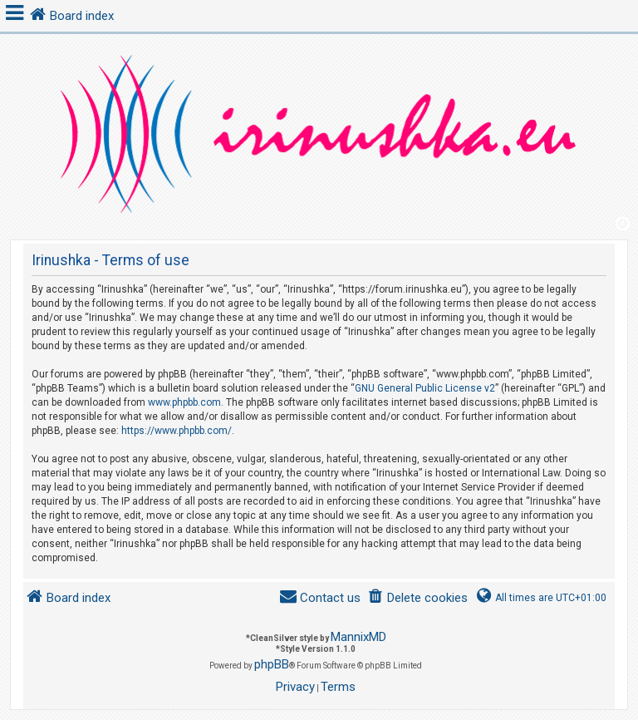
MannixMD (358, 636)
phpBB (271, 664)
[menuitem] (417, 598)
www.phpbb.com (184, 402)
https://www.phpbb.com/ (176, 430)
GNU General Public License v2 (425, 388)
